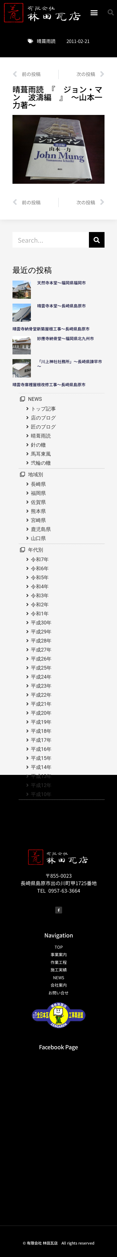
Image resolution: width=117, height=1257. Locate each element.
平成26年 (41, 659)
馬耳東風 (41, 454)
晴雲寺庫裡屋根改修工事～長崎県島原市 (48, 384)
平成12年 (41, 785)
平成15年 (41, 758)
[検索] (97, 240)
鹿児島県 (41, 529)
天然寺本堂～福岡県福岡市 (61, 283)
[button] (94, 12)
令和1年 (40, 614)
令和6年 (40, 569)
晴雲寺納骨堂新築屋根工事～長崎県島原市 (51, 329)
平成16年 (41, 749)
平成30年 (41, 623)
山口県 (38, 538)
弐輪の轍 (41, 463)
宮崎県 (38, 520)
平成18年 (41, 731)
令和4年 (40, 587)
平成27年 (41, 650)
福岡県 (38, 493)
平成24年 (41, 677)
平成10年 (41, 794)
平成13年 (41, 776)
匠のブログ (43, 427)
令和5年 (40, 578)
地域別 (35, 474)
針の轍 (38, 445)
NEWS (35, 399)
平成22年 (41, 695)
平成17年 (41, 740)
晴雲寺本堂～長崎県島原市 (61, 306)
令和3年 (40, 596)
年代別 (35, 550)
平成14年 (41, 767)
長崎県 (38, 484)
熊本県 (38, 511)
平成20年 (41, 713)
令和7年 (40, 559)
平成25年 (41, 668)
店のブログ (43, 418)
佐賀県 (38, 502)
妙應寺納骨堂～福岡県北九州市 (67, 338)
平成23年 (41, 686)
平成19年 (41, 722)
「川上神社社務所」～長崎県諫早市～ (69, 363)
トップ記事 (43, 409)
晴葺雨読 (46, 41)
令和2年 (40, 605)
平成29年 (41, 632)
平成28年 (41, 641)
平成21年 (41, 704)
